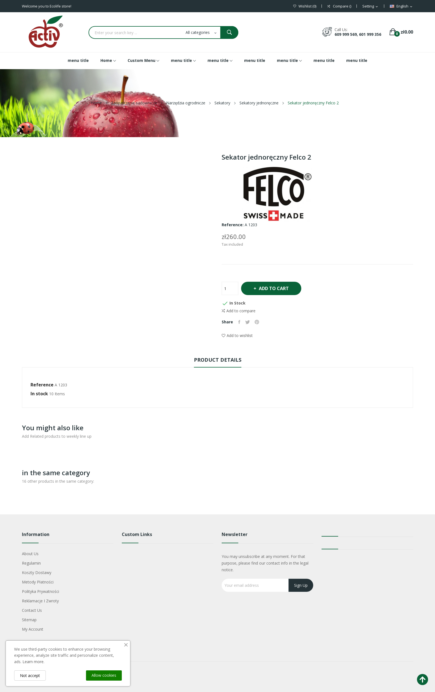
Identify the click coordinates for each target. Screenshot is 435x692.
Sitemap (29, 619)
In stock (39, 394)
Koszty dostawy (36, 572)
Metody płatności (38, 582)
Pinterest (259, 322)
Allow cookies (104, 675)
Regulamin (31, 563)
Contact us (32, 610)
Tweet (248, 322)
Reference (42, 385)
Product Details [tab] (217, 359)
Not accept (30, 675)
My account (32, 629)
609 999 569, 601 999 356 (358, 34)
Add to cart (276, 288)
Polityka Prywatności (40, 591)
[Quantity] (230, 288)
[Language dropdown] (401, 6)
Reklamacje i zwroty (40, 600)
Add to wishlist (237, 335)
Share (239, 322)
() (304, 6)
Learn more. (33, 661)
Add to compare (239, 311)
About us (30, 553)
